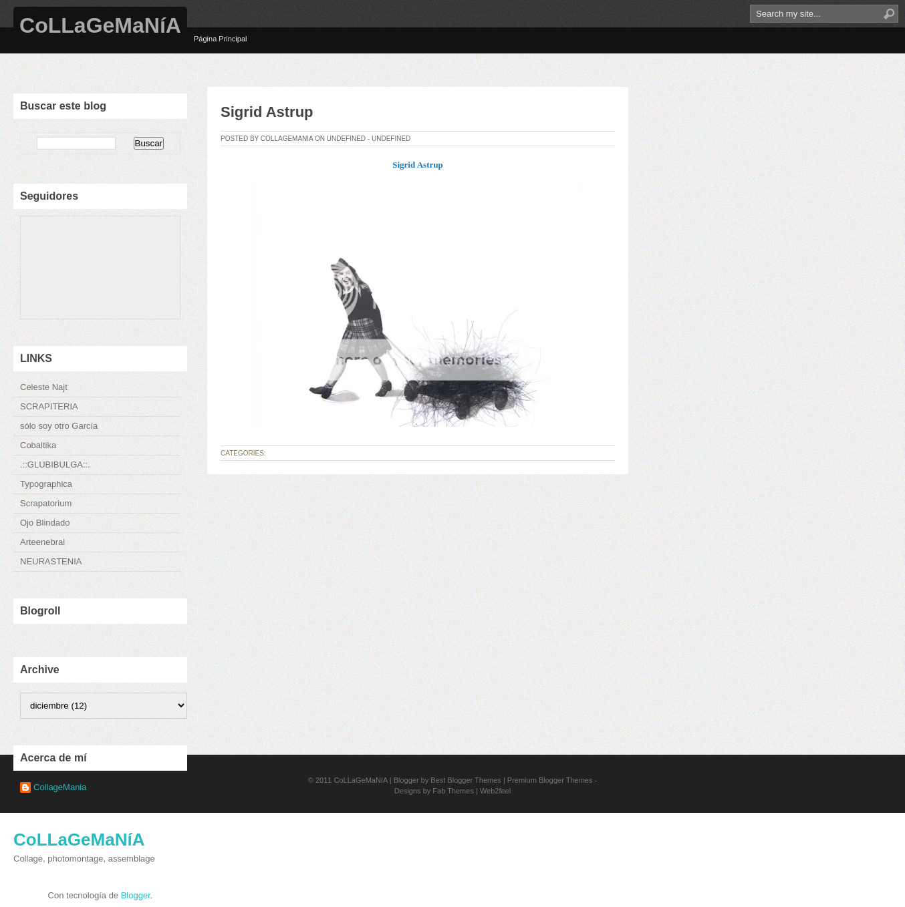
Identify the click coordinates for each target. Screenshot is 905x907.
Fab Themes (453, 791)
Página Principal (220, 39)
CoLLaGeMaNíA (100, 25)
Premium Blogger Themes (550, 780)
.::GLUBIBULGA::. (55, 465)
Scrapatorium (46, 503)
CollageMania (60, 787)
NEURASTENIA (51, 561)
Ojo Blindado (45, 523)
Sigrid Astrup (267, 112)
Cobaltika (38, 445)
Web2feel (495, 791)
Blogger (135, 895)
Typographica (46, 484)
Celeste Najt (44, 387)
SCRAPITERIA (49, 406)
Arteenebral (42, 542)
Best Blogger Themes (465, 780)
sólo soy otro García (59, 426)
